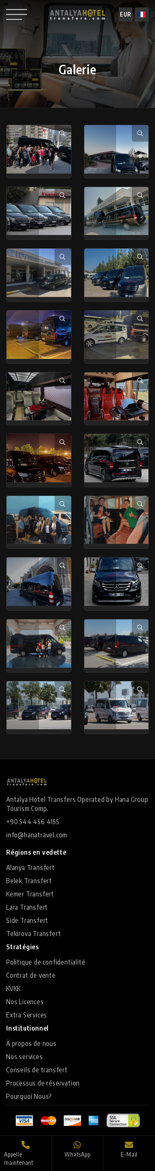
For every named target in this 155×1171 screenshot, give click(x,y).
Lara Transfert (27, 907)
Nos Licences (25, 1002)
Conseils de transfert (37, 1070)
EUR (125, 14)
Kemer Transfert (30, 894)
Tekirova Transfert (33, 933)
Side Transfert (27, 920)
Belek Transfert (29, 881)
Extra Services (26, 1015)
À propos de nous (31, 1043)
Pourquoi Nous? (29, 1096)
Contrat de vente (31, 975)
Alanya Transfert (30, 867)
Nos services (24, 1056)
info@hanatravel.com (36, 835)
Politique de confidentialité (45, 962)
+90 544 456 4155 (33, 822)
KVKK (13, 988)
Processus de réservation (43, 1083)
